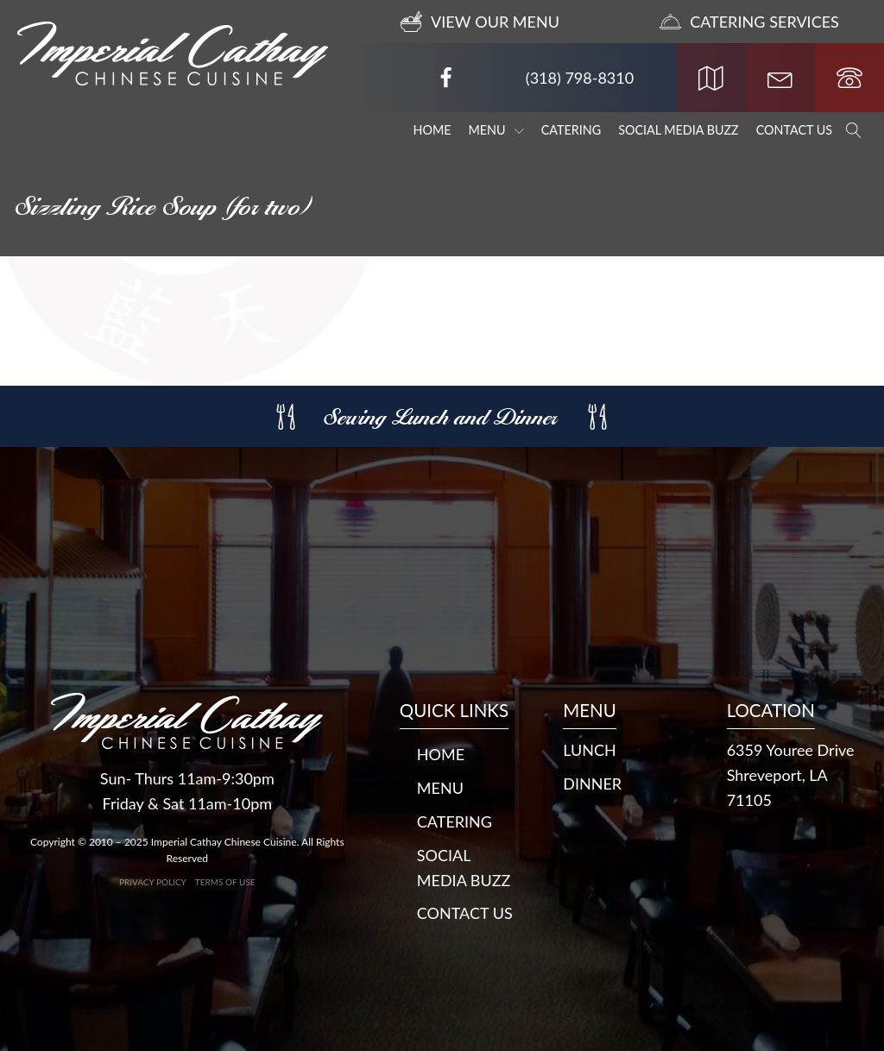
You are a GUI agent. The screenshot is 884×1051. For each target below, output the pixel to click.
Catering (571, 130)
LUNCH (589, 749)
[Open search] (854, 130)
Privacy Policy (152, 882)
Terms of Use (225, 882)
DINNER (592, 783)
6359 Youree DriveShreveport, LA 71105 (791, 774)
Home (432, 130)
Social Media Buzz (678, 130)
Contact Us (794, 130)
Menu (496, 130)
